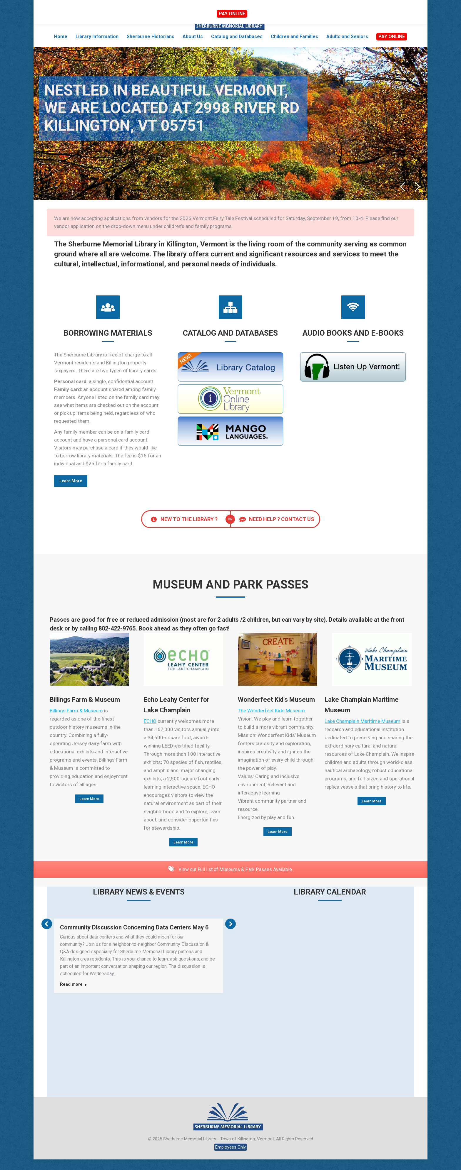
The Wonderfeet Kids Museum (271, 721)
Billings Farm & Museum (76, 721)
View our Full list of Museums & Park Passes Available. (230, 880)
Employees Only (230, 1157)
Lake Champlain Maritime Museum (362, 732)
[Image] (89, 669)
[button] (46, 934)
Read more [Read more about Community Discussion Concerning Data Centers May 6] (73, 994)
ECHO (150, 732)
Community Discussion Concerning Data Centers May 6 (134, 937)
